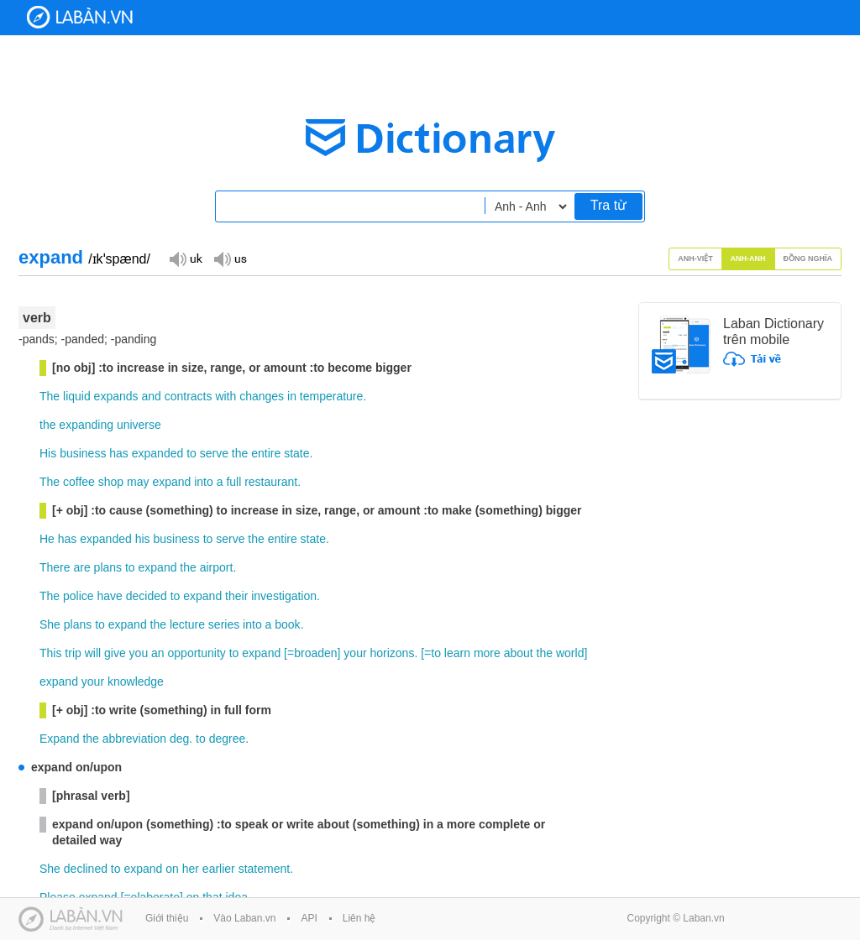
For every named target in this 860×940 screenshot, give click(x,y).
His (47, 453)
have (110, 596)
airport (216, 567)
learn (457, 653)
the (47, 424)
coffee (79, 481)
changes (261, 396)
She (49, 624)
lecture (187, 624)
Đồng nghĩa (808, 258)
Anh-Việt (695, 258)
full (233, 481)
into (203, 481)
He (47, 539)
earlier (218, 868)
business (83, 453)
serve (214, 453)
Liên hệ (359, 918)
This (50, 653)
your (354, 653)
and (150, 396)
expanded (158, 453)
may (138, 481)
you (139, 653)
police (78, 596)
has (118, 453)
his (142, 539)
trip (73, 653)
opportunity (197, 653)
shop (110, 481)
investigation (284, 596)
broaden (315, 653)
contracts (188, 396)
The (49, 396)
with (225, 396)
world (570, 653)
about (518, 653)
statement (264, 868)
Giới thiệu (166, 918)
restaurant (270, 481)
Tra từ (608, 205)
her (190, 868)
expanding (86, 424)
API (309, 918)
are (81, 567)
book (287, 624)
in (291, 396)
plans (108, 567)
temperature (331, 396)
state (296, 453)
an (158, 653)
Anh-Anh (748, 258)
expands (116, 396)
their (236, 596)
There (55, 567)
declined (86, 868)
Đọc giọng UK (185, 258)
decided (146, 596)
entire (266, 453)
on (172, 868)
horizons (392, 653)
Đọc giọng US (230, 258)
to (191, 453)
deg (179, 738)
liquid (77, 396)
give (115, 653)
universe (139, 424)
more (487, 653)
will (93, 653)
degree (227, 738)
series (223, 624)
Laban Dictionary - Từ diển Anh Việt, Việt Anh (80, 17)
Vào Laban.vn (244, 918)
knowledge (136, 681)
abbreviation (134, 738)
